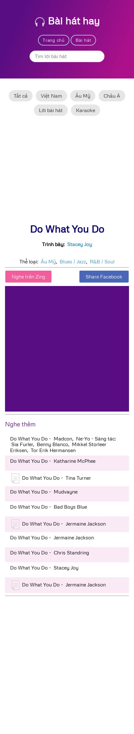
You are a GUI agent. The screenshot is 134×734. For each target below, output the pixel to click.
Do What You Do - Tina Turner (51, 478)
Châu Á (112, 96)
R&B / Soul (102, 261)
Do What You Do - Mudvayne (44, 491)
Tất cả (21, 96)
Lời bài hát (51, 110)
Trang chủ (53, 40)
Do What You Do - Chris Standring (49, 552)
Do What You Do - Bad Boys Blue (48, 507)
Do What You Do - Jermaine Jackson (58, 524)
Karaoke (85, 110)
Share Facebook (104, 276)
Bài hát (83, 40)
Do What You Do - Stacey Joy (44, 567)
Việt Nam (51, 96)
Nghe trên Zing (28, 276)
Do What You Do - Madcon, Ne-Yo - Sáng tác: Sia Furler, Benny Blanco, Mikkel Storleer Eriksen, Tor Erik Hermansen (63, 444)
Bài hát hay (67, 20)
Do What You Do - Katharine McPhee (52, 461)
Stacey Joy (79, 244)
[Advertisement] (67, 172)
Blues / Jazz (73, 261)
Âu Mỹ (82, 96)
